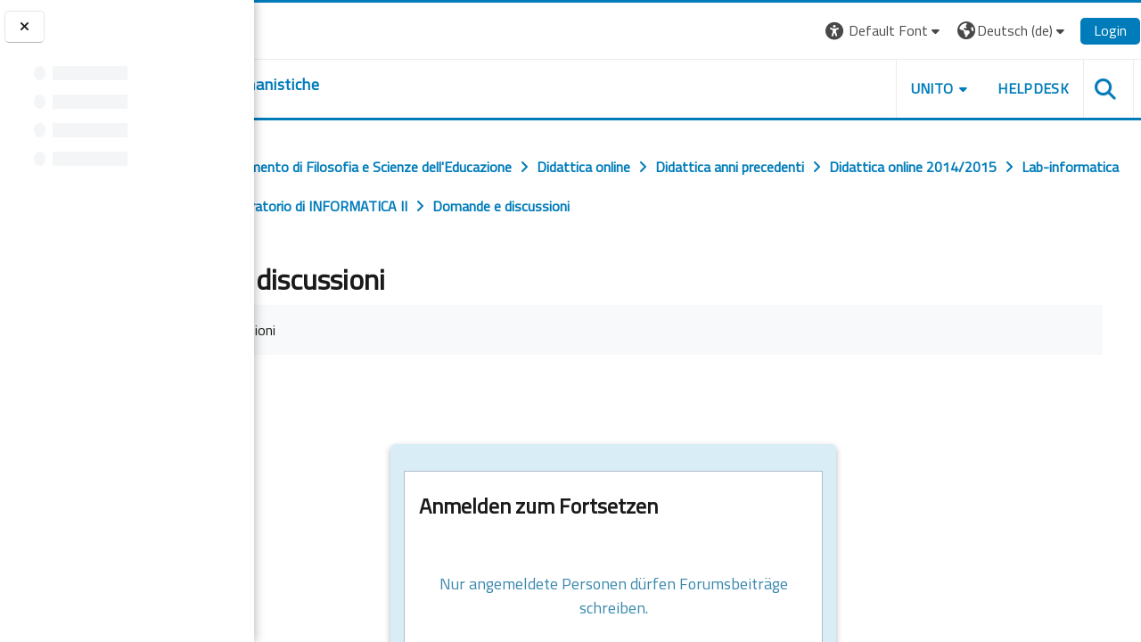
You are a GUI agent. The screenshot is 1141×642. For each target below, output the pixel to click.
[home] (363, 85)
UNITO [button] (932, 88)
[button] (885, 31)
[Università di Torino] (309, 28)
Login (1110, 30)
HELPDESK (1033, 88)
